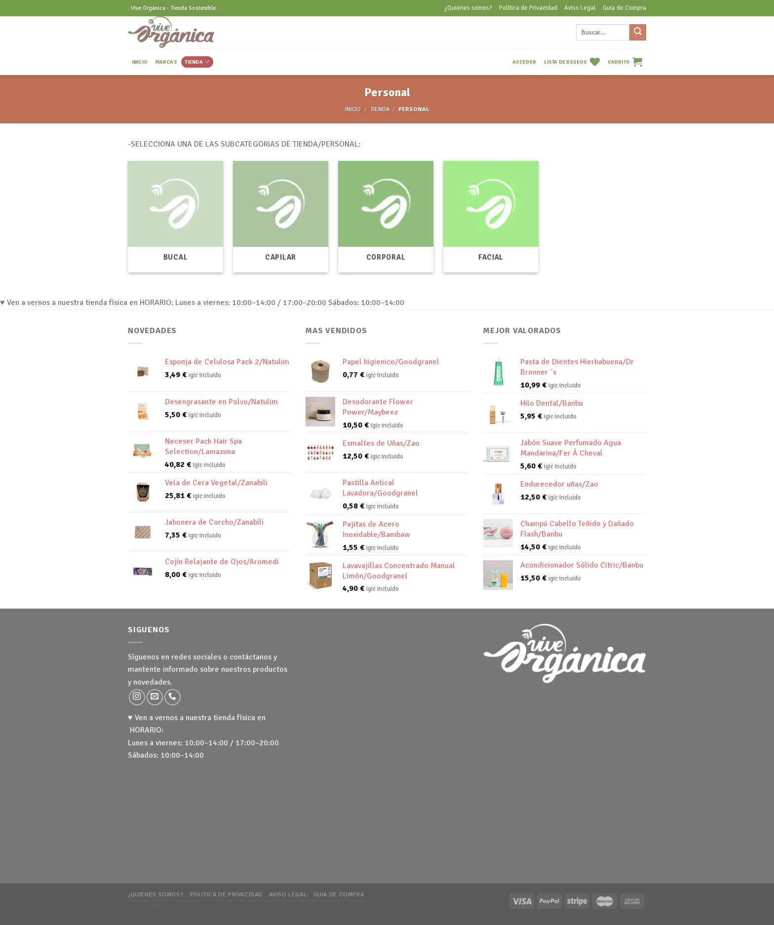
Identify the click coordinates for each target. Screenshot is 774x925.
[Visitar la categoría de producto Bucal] (175, 216)
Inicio (353, 109)
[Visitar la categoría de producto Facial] (491, 216)
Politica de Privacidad (528, 8)
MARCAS (166, 62)
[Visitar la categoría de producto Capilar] (280, 216)
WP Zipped (166, 907)
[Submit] (637, 32)
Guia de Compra (624, 8)
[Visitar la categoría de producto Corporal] (385, 216)
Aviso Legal (580, 8)
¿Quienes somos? (468, 8)
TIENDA (197, 62)
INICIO (140, 62)
